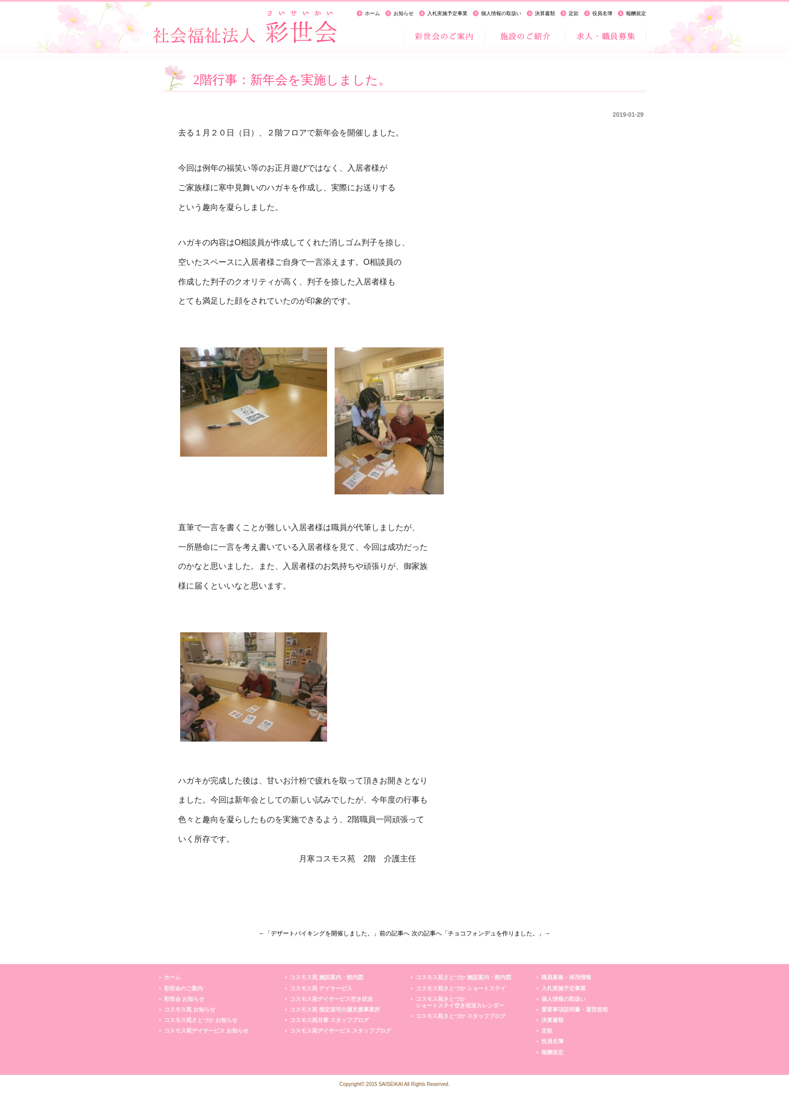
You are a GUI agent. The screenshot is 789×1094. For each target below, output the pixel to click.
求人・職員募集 (605, 36)
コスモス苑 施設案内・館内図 (326, 977)
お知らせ (403, 13)
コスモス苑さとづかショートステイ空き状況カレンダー (460, 1002)
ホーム (372, 13)
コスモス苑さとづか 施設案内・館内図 (463, 977)
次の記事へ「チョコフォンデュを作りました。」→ (481, 933)
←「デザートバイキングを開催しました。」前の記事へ (334, 933)
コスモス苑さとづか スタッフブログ (461, 1016)
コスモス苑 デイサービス (321, 988)
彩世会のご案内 (444, 36)
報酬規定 (636, 13)
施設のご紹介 (525, 36)
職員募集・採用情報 (566, 977)
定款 (574, 13)
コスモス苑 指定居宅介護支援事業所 (335, 1009)
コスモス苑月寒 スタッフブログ (329, 1020)
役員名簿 (602, 13)
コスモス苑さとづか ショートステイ (461, 988)
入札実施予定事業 (447, 13)
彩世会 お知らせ (184, 999)
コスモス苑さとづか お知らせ (201, 1020)
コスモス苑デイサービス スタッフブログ (340, 1031)
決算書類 (545, 13)
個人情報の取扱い (501, 13)
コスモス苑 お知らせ (189, 1009)
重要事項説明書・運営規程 (574, 1009)
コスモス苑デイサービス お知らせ (206, 1031)
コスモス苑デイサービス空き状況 (331, 999)
